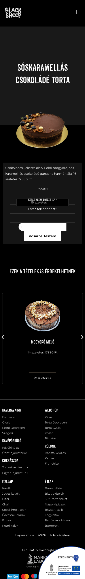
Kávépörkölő (11, 441)
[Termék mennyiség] (42, 227)
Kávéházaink (11, 410)
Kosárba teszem (42, 236)
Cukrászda (10, 461)
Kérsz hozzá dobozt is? (42, 199)
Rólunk (50, 446)
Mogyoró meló (42, 342)
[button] (3, 337)
